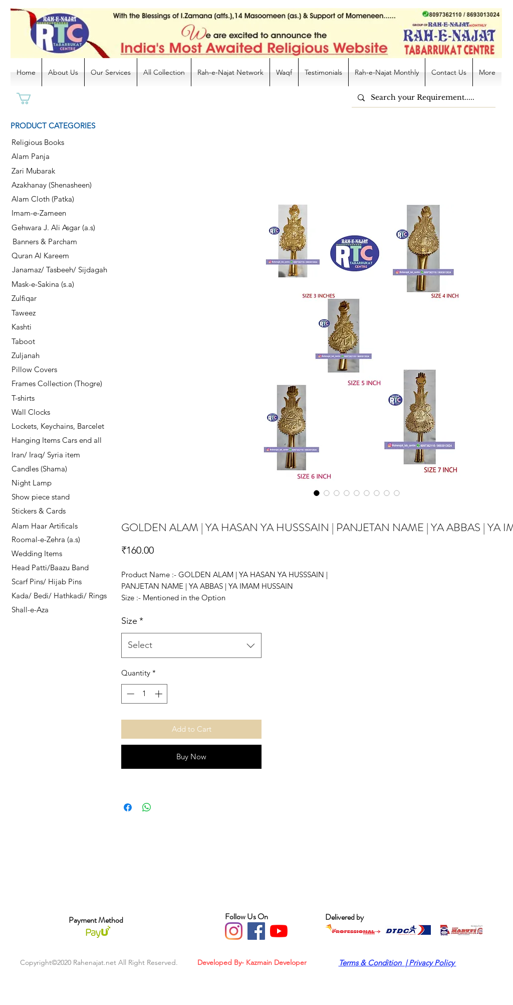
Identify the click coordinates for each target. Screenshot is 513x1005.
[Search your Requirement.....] (422, 97)
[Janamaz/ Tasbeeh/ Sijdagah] (59, 270)
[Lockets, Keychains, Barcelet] (65, 426)
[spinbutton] (144, 694)
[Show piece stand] (47, 497)
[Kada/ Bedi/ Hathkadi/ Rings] (62, 596)
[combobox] (191, 645)
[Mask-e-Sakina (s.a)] (47, 284)
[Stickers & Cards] (47, 511)
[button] (31, 98)
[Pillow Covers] (47, 370)
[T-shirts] (47, 398)
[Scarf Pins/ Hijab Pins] (49, 582)
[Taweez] (47, 313)
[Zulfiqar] (47, 298)
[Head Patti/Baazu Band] (50, 568)
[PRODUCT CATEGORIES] (60, 125)
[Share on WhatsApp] (147, 807)
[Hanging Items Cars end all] (60, 440)
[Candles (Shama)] (47, 469)
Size (132, 620)
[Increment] (159, 694)
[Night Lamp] (47, 483)
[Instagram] (233, 931)
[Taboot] (47, 341)
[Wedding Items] (50, 554)
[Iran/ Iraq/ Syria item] (48, 455)
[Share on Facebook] (128, 807)
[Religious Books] (47, 142)
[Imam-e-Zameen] (47, 213)
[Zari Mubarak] (47, 171)
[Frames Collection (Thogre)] (60, 384)
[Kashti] (47, 327)
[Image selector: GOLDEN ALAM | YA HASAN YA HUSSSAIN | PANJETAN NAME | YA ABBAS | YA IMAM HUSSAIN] (317, 493)
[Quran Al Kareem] (47, 256)
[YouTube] (279, 931)
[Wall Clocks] (47, 412)
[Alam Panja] (47, 156)
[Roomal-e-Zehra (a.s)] (48, 540)
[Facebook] (256, 931)
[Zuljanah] (47, 356)
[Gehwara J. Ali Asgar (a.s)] (57, 228)
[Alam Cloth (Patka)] (47, 199)
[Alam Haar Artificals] (47, 526)
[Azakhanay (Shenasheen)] (55, 185)
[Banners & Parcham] (48, 242)
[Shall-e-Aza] (47, 610)
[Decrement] (129, 694)
